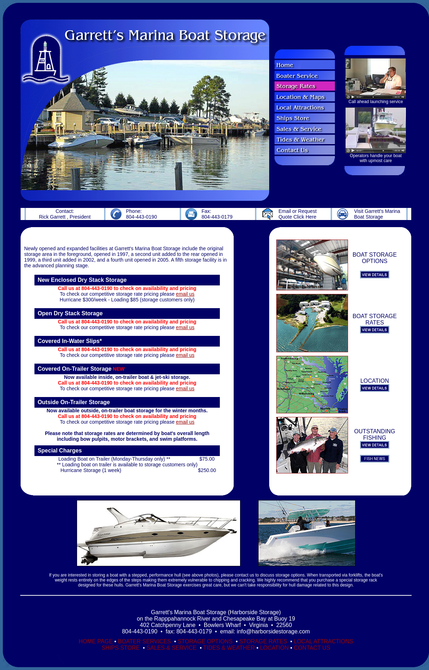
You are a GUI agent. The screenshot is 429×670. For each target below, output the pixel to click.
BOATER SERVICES (145, 641)
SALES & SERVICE (171, 648)
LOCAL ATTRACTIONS (323, 641)
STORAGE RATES (264, 641)
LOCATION (274, 648)
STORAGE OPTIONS (206, 641)
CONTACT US (312, 648)
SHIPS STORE (121, 648)
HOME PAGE (96, 641)
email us (185, 294)
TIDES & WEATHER (229, 648)
